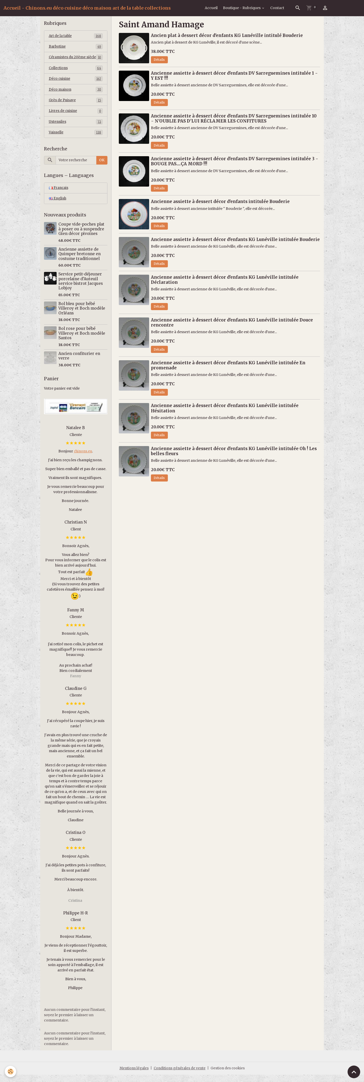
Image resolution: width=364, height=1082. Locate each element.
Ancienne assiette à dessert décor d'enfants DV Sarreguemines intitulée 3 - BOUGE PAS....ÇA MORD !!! (234, 161)
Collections (76, 73)
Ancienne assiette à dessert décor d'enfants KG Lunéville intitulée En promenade (228, 365)
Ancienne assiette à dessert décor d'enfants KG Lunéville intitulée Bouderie (235, 239)
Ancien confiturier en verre (79, 363)
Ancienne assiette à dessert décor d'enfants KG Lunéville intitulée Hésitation (225, 408)
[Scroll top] (354, 1072)
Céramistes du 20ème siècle (76, 60)
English (58, 206)
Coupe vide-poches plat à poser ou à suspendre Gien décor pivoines (81, 236)
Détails (159, 60)
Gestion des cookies (229, 1075)
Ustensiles (76, 128)
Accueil (211, 8)
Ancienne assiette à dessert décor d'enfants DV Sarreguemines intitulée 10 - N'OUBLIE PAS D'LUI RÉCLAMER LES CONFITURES (233, 118)
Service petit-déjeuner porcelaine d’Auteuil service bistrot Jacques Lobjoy (80, 288)
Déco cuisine (76, 84)
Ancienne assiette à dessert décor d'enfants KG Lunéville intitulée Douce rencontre (232, 322)
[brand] (87, 8)
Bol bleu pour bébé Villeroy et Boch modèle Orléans (81, 316)
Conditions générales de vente (180, 1075)
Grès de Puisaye (76, 106)
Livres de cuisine (76, 117)
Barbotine (76, 46)
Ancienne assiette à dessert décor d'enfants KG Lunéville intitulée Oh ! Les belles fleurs (234, 451)
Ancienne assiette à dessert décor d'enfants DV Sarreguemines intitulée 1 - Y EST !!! (234, 75)
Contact (277, 8)
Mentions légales (133, 1075)
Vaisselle (76, 139)
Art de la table (76, 35)
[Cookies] (10, 1071)
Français (59, 195)
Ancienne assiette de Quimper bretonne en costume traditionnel (79, 261)
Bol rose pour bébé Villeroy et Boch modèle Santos (81, 341)
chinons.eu (83, 458)
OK (101, 167)
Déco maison (76, 95)
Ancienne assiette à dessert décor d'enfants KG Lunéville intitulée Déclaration (225, 279)
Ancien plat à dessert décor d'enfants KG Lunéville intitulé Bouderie (227, 35)
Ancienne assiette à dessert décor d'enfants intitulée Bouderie (220, 201)
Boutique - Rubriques (242, 8)
